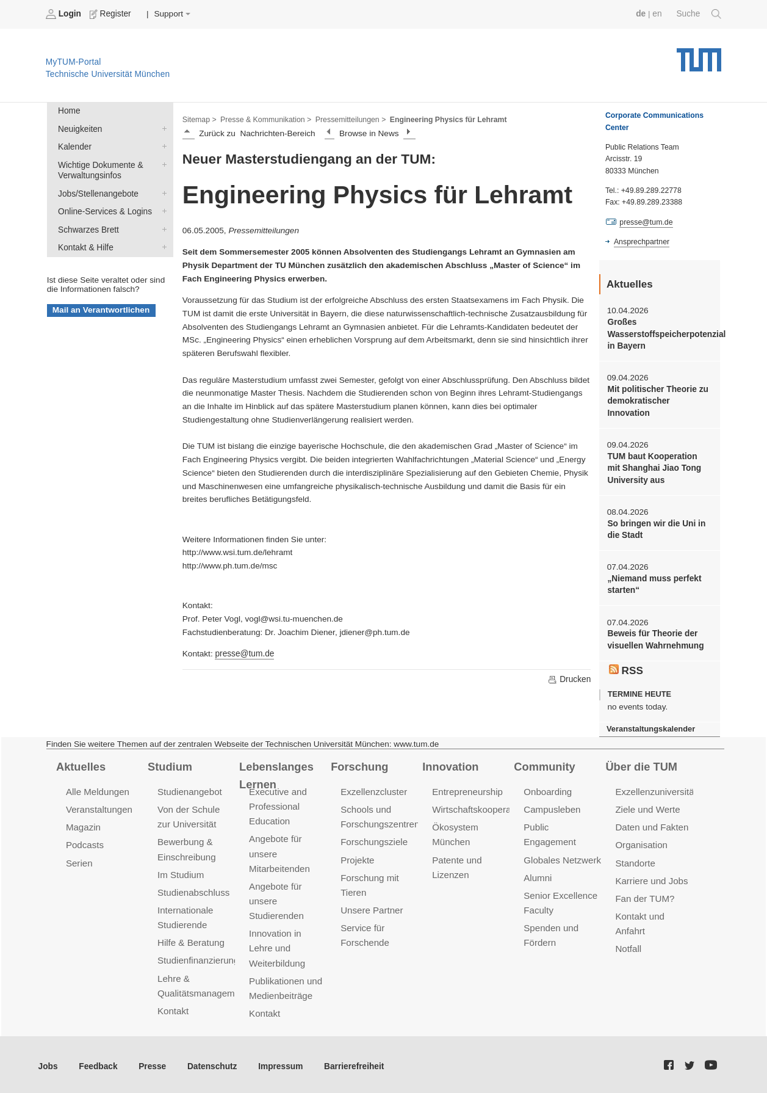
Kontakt (173, 1006)
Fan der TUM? (644, 895)
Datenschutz (211, 1062)
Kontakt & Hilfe (162, 245)
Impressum (278, 1062)
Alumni (538, 875)
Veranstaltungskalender (650, 727)
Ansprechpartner (641, 242)
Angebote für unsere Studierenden (276, 898)
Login (65, 14)
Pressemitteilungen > (349, 119)
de (641, 13)
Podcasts (85, 842)
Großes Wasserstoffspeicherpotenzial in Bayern (659, 334)
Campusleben (552, 807)
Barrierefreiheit (351, 1062)
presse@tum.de (244, 653)
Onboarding (547, 789)
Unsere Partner (371, 907)
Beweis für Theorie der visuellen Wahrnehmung (655, 637)
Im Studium (180, 871)
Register (111, 14)
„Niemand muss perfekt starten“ (653, 582)
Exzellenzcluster (373, 789)
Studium (170, 764)
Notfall (628, 945)
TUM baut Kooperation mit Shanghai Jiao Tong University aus (659, 467)
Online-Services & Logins (162, 210)
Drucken (569, 679)
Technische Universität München (699, 55)
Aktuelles (80, 764)
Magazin (83, 824)
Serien (79, 860)
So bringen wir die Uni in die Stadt (655, 527)
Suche (699, 14)
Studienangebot (189, 789)
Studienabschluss (193, 889)
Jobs (48, 1062)
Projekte (357, 857)
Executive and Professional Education (277, 804)
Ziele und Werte (647, 807)
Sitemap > (199, 119)
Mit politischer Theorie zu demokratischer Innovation (657, 400)
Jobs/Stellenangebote (162, 192)
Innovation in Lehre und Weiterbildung (276, 944)
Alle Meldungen (97, 789)
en (657, 13)
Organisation (641, 842)
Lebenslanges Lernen (276, 773)
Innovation (450, 764)
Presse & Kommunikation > (265, 119)
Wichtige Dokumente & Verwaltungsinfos (162, 164)
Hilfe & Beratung (190, 939)
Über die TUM (641, 764)
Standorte (635, 860)
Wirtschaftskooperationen (483, 807)
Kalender (162, 146)
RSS (626, 668)
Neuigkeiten (162, 128)
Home (69, 110)
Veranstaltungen (99, 807)
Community (544, 764)
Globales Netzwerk (562, 857)
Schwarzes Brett (162, 228)
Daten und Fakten (651, 824)
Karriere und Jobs (651, 878)
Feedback (98, 1062)
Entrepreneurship (467, 789)
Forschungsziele (373, 839)
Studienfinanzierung (197, 956)
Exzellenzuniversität (655, 789)
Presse (151, 1062)
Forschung (359, 764)
